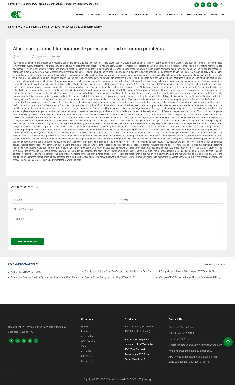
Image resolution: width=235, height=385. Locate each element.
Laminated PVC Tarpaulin (139, 344)
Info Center (220, 264)
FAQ (198, 264)
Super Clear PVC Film (136, 359)
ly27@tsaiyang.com (187, 344)
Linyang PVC (15, 26)
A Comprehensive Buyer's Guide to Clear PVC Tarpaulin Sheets (189, 271)
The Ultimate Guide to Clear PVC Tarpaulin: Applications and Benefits (118, 271)
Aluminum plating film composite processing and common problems (64, 26)
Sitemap (147, 379)
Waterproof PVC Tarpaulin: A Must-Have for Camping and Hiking (189, 277)
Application (208, 264)
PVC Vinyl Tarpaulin (135, 349)
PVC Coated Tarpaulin (137, 339)
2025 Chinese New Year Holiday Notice (27, 272)
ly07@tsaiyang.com (211, 344)
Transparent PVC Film (137, 354)
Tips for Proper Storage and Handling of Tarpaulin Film (111, 277)
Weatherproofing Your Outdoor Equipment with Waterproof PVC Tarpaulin (45, 277)
